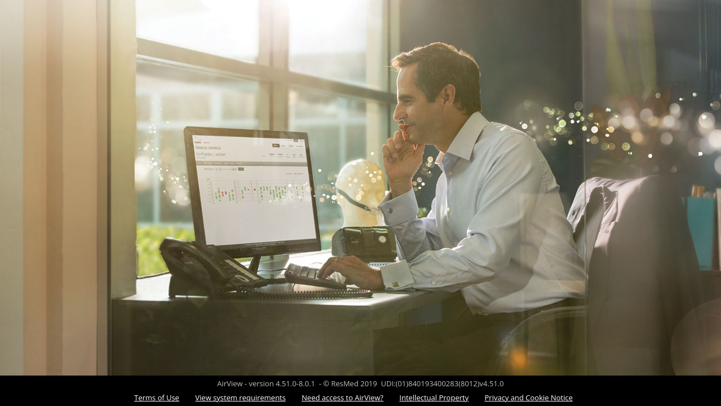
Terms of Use (156, 397)
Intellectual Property (434, 397)
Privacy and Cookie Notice (528, 397)
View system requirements (240, 397)
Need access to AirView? (343, 397)
